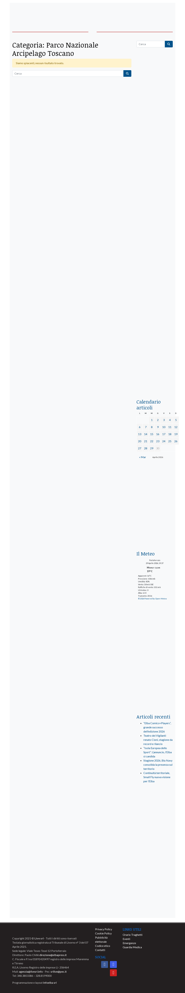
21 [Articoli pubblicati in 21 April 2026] (145, 441)
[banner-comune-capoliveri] (155, 847)
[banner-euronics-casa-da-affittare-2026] (155, 491)
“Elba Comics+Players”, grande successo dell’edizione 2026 (157, 727)
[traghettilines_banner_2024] (155, 122)
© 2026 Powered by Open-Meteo (152, 598)
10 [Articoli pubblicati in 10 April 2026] (163, 427)
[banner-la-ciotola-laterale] (155, 282)
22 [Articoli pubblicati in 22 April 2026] (151, 441)
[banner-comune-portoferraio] (155, 860)
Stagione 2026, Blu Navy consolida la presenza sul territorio (157, 764)
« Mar (142, 457)
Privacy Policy (103, 929)
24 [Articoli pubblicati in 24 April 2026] (163, 441)
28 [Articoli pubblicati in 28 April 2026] (145, 448)
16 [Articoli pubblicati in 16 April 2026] (157, 434)
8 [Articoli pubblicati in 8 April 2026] (152, 427)
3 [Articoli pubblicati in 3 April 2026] (164, 419)
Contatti (100, 950)
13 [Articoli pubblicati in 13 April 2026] (139, 434)
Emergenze (129, 943)
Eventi (126, 938)
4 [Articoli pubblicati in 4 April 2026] (170, 419)
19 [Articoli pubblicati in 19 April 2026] (175, 434)
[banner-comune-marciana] (155, 911)
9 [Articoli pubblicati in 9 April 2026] (158, 427)
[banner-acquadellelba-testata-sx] (30, 12)
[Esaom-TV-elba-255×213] (155, 534)
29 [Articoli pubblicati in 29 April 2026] (151, 448)
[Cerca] (68, 73)
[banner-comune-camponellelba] (155, 834)
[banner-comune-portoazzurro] (155, 885)
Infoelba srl (50, 982)
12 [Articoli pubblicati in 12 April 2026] (175, 427)
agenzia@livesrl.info (31, 971)
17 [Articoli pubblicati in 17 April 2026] (163, 434)
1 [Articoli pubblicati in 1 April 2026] (152, 419)
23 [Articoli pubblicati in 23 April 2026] (157, 441)
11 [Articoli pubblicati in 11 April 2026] (169, 427)
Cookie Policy (103, 933)
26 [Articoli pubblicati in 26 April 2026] (175, 441)
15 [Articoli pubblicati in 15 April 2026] (151, 434)
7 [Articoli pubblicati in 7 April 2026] (146, 427)
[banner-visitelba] (155, 821)
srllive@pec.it (59, 971)
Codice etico (102, 945)
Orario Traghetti (132, 934)
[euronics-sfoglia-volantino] (155, 183)
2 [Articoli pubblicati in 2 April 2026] (158, 419)
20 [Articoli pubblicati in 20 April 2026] (139, 441)
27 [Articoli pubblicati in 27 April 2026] (139, 448)
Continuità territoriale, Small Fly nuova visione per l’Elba (156, 777)
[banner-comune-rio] (155, 898)
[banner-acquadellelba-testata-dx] (155, 12)
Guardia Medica (132, 947)
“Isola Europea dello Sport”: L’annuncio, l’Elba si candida (157, 752)
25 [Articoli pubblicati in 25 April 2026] (169, 441)
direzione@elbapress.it (53, 955)
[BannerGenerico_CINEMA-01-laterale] (155, 217)
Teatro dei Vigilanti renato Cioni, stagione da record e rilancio (158, 739)
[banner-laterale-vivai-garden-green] (155, 653)
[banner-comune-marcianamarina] (155, 873)
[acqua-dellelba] (155, 382)
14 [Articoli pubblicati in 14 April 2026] (145, 434)
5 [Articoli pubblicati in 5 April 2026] (176, 419)
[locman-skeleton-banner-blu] (155, 348)
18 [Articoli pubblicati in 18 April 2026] (169, 434)
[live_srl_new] (155, 800)
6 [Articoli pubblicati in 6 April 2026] (139, 427)
